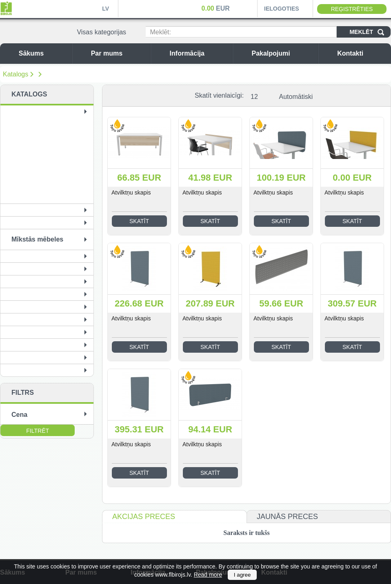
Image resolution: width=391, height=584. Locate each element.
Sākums (43, 53)
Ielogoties (281, 8)
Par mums (118, 53)
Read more (208, 574)
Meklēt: (160, 32)
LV (105, 8)
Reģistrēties (352, 9)
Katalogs (15, 74)
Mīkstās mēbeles (37, 239)
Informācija (199, 53)
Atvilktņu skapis (131, 192)
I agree (242, 575)
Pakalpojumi (282, 53)
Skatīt (139, 221)
